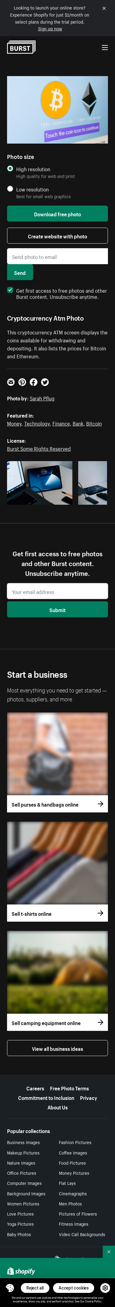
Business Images (23, 1142)
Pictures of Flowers (78, 1213)
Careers (35, 1088)
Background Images (26, 1193)
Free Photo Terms (69, 1088)
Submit (57, 609)
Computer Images (24, 1182)
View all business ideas (57, 1048)
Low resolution (32, 189)
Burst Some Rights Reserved (39, 448)
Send (20, 272)
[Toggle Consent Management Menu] (10, 1288)
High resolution (33, 168)
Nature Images (21, 1162)
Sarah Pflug (42, 398)
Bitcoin (94, 423)
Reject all (35, 1288)
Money (14, 423)
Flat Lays (67, 1182)
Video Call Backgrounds (82, 1234)
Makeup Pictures (23, 1152)
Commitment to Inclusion (46, 1097)
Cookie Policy (93, 1301)
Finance (61, 423)
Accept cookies (74, 1288)
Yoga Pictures (20, 1223)
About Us (58, 1107)
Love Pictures (20, 1213)
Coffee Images (73, 1152)
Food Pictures (72, 1162)
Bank (78, 423)
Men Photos (70, 1203)
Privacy (88, 1097)
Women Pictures (23, 1203)
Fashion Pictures (75, 1142)
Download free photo (57, 214)
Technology (37, 423)
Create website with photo (57, 236)
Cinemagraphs (73, 1193)
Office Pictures (21, 1172)
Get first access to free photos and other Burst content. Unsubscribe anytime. (57, 293)
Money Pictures (74, 1172)
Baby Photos (19, 1234)
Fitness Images (73, 1223)
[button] (10, 1288)
